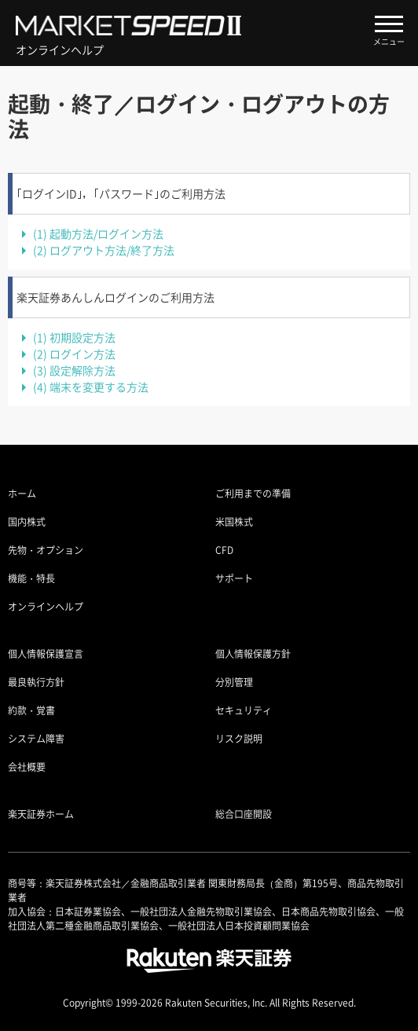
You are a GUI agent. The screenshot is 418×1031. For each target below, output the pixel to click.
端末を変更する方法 (90, 386)
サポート (234, 578)
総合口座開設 (243, 814)
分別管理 (234, 682)
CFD (224, 550)
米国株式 (234, 522)
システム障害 (36, 739)
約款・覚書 (31, 710)
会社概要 (27, 767)
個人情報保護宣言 (45, 654)
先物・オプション (45, 550)
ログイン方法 (74, 353)
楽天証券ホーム (41, 814)
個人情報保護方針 (253, 654)
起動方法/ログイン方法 (98, 233)
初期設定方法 (74, 337)
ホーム (22, 493)
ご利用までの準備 (253, 493)
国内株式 (27, 522)
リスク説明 (238, 739)
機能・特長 (31, 578)
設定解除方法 (74, 370)
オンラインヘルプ (45, 607)
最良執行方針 (36, 682)
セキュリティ (243, 710)
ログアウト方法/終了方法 (103, 250)
